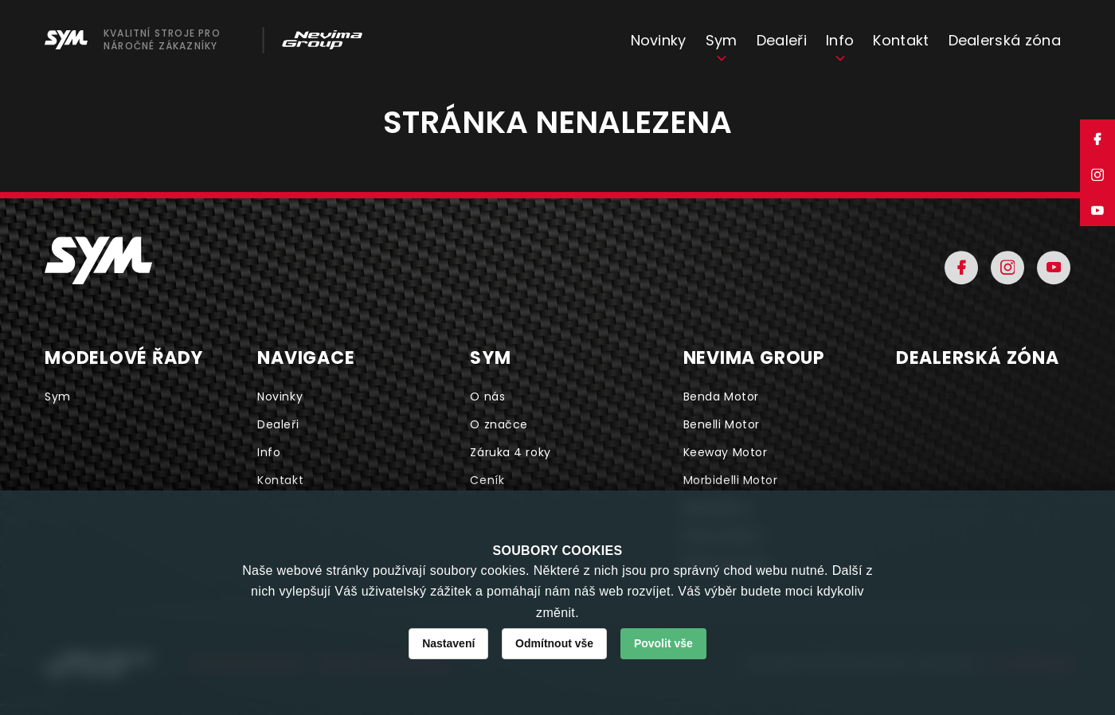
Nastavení (448, 643)
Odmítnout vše (554, 643)
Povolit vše (663, 643)
